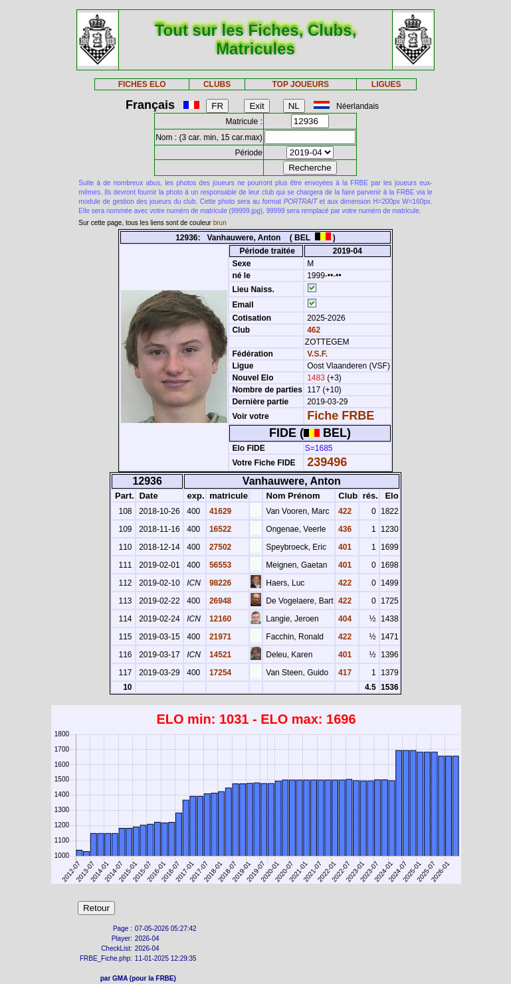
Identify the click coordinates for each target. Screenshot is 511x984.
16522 (219, 529)
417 (344, 672)
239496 (327, 462)
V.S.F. (317, 354)
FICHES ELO (142, 84)
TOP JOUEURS (300, 84)
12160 (219, 618)
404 (344, 618)
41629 (219, 511)
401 (344, 547)
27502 (219, 547)
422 (344, 511)
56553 (219, 565)
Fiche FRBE (340, 415)
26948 (219, 601)
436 (344, 529)
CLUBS (217, 84)
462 (312, 330)
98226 (219, 583)
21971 (219, 636)
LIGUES (386, 84)
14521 (219, 654)
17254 (219, 672)
